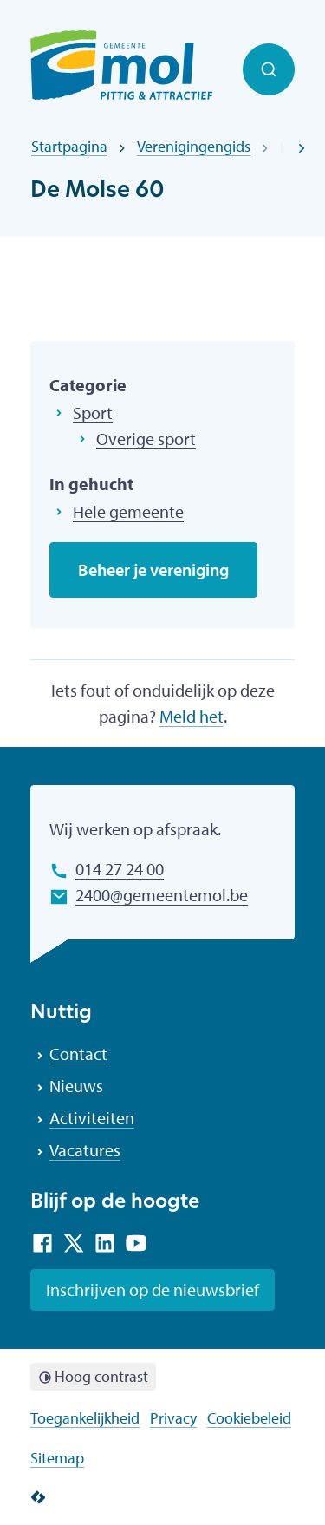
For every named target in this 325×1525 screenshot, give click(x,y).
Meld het (191, 716)
